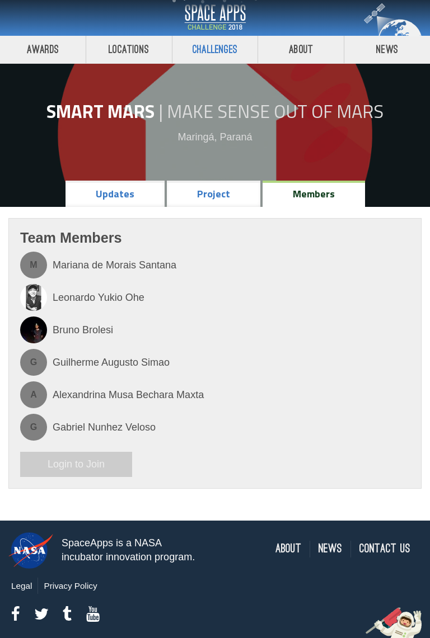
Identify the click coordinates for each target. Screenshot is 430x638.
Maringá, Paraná (214, 137)
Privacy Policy (70, 585)
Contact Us (384, 549)
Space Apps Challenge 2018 (215, 18)
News (387, 49)
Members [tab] (314, 193)
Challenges (215, 49)
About (301, 49)
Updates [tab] (115, 193)
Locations (129, 49)
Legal (21, 585)
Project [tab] (213, 193)
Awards (43, 49)
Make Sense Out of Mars (275, 111)
